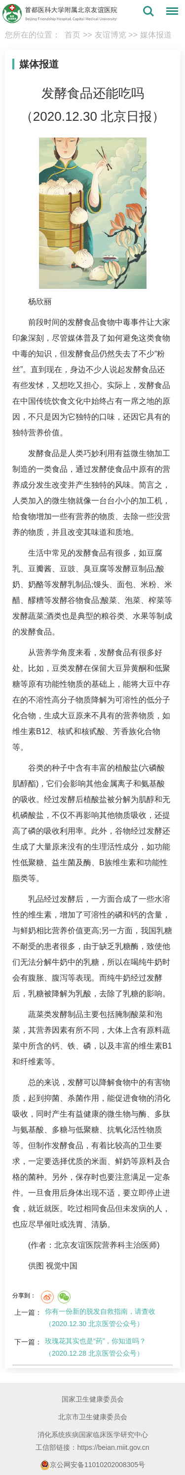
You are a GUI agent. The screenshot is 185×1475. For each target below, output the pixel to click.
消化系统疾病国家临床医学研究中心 (92, 1435)
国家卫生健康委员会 (93, 1399)
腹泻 (60, 978)
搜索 (148, 11)
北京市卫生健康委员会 (92, 1417)
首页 (72, 35)
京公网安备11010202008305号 (92, 1465)
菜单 (169, 13)
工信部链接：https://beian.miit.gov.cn (92, 1447)
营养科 (113, 1245)
